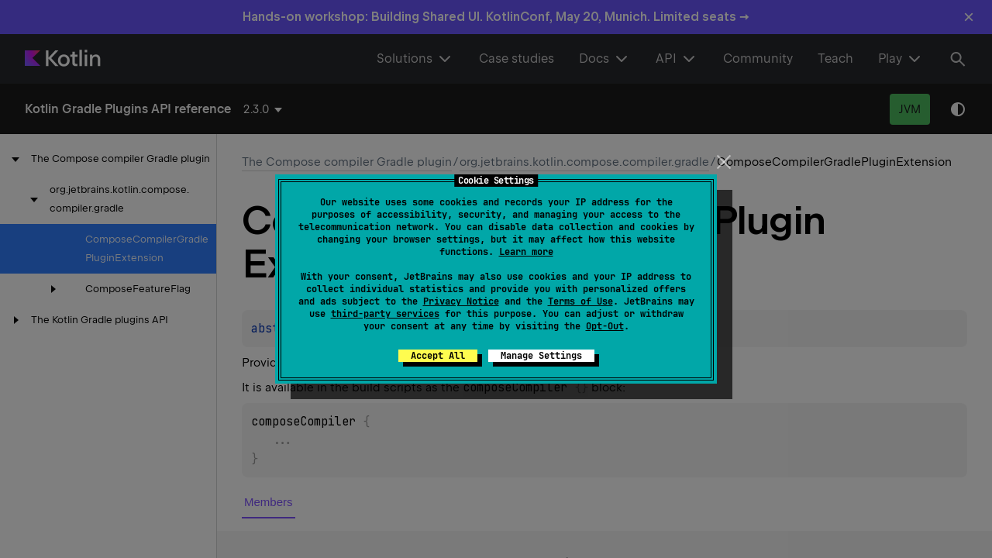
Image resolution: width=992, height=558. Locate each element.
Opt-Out (605, 326)
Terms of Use (580, 301)
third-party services (385, 314)
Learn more (526, 252)
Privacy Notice (461, 301)
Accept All (438, 356)
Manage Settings (541, 356)
